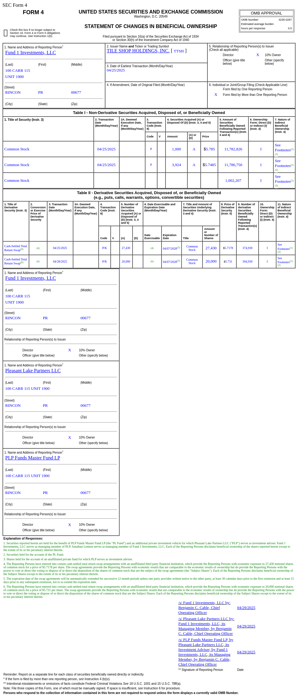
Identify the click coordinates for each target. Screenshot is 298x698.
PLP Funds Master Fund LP (32, 457)
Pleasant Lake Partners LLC (33, 370)
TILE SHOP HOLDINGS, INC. (138, 50)
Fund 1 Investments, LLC (30, 52)
